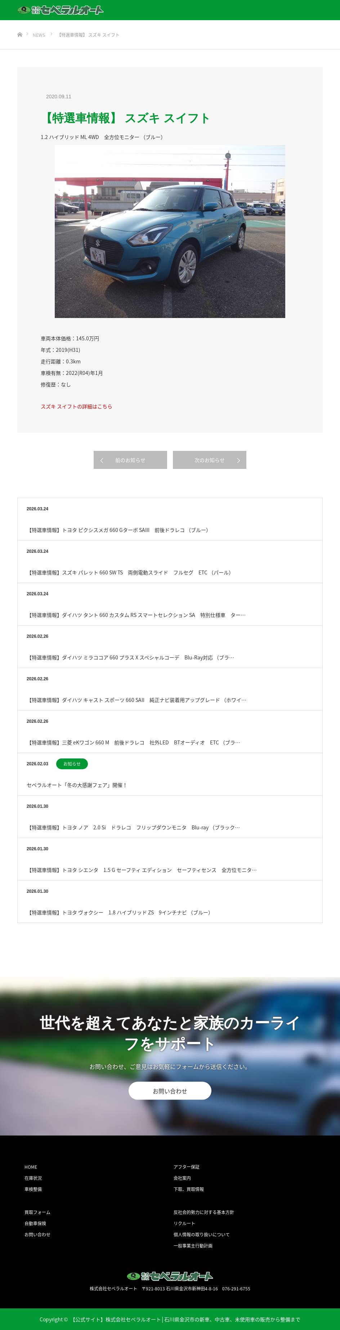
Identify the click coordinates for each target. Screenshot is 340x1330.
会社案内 (182, 1178)
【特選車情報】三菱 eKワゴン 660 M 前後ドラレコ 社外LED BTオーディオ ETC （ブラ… (133, 742)
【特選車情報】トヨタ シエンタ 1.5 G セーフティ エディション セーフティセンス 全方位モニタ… (142, 869)
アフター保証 (187, 1167)
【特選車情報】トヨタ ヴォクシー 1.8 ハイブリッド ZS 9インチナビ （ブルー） (120, 912)
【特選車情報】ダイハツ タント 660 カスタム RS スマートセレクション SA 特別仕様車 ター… (136, 614)
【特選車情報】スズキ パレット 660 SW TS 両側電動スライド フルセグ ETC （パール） (130, 572)
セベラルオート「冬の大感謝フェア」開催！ (77, 784)
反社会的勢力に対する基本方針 (204, 1212)
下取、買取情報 (189, 1189)
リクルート (184, 1223)
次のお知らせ (209, 460)
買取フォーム (37, 1212)
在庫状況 (33, 1178)
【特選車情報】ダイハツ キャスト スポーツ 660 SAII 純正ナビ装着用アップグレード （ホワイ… (136, 699)
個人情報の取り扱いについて (202, 1234)
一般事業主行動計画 (193, 1245)
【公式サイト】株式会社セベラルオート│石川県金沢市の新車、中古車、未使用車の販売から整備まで (185, 1319)
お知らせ (72, 764)
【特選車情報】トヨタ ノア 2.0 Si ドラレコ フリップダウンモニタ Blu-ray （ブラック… (133, 827)
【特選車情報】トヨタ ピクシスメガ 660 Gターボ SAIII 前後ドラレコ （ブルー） (119, 529)
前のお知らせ (130, 460)
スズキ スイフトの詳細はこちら (76, 406)
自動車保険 (35, 1223)
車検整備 (33, 1189)
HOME (30, 1167)
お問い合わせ (170, 1091)
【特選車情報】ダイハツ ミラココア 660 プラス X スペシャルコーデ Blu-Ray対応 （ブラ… (130, 657)
